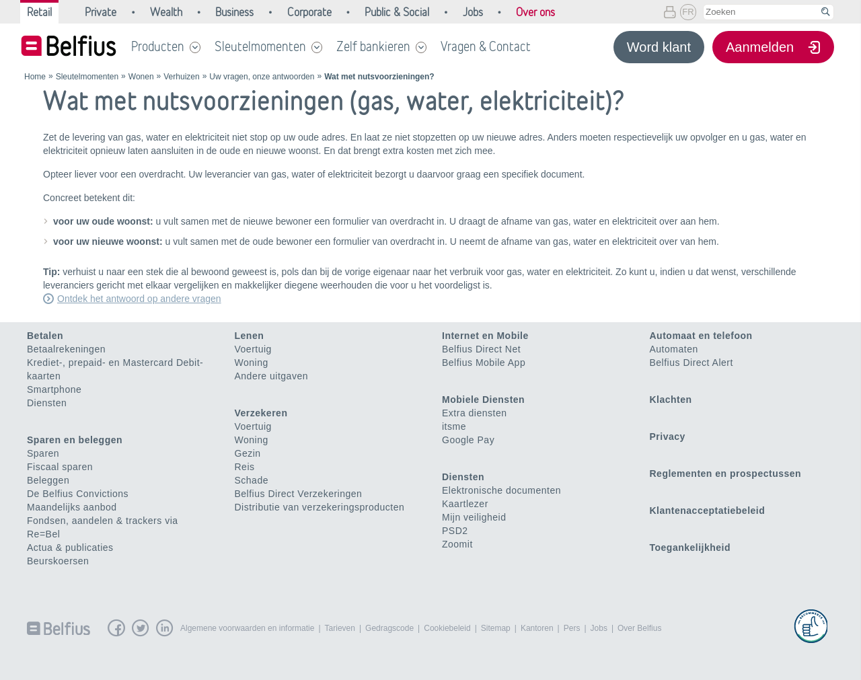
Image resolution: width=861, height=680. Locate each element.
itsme (454, 426)
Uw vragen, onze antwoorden (261, 76)
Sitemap (496, 628)
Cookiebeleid (447, 628)
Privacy (667, 436)
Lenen (249, 335)
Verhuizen (181, 76)
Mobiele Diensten (483, 399)
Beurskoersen (58, 561)
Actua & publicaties (70, 547)
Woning (251, 362)
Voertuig (253, 349)
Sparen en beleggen (74, 440)
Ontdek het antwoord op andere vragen (139, 298)
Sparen (43, 453)
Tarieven (340, 628)
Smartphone (54, 389)
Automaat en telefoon (701, 335)
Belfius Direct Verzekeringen (299, 493)
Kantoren (537, 628)
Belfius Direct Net (481, 349)
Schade (251, 480)
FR (688, 12)
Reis (245, 466)
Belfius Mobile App (483, 362)
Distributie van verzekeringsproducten (320, 507)
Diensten (47, 403)
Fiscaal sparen (60, 466)
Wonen (141, 76)
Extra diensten (474, 413)
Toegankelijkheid (690, 547)
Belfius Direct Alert (691, 362)
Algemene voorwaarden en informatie (247, 628)
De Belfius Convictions (77, 493)
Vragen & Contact (486, 46)
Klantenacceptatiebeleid (707, 510)
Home (35, 76)
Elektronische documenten (501, 490)
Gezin (248, 453)
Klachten (671, 399)
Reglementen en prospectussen (726, 473)
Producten (157, 46)
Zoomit (457, 544)
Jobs (599, 628)
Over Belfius (639, 628)
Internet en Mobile (485, 335)
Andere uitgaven (271, 376)
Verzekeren (261, 413)
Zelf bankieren (373, 46)
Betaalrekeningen (66, 349)
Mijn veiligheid (474, 517)
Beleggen (48, 480)
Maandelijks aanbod (72, 507)
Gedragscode (389, 628)
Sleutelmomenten (260, 46)
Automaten (674, 349)
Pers (572, 628)
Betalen (45, 335)
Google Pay (468, 440)
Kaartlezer (465, 503)
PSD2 (455, 530)
